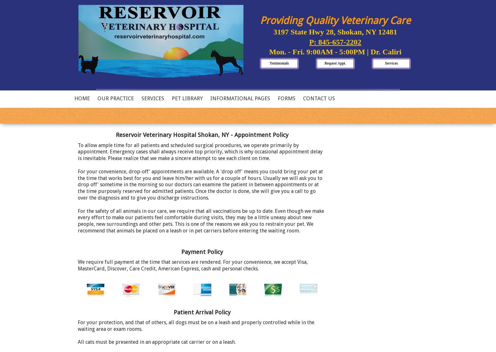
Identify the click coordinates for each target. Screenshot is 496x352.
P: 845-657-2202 (335, 42)
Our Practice (115, 98)
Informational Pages (240, 98)
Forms (286, 98)
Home (82, 98)
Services (152, 98)
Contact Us (319, 98)
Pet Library (187, 98)
